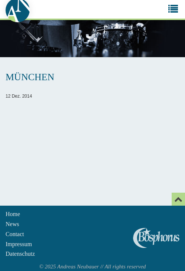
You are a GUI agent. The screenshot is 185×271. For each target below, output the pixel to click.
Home (13, 214)
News (12, 224)
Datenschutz (20, 254)
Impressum (19, 244)
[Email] (178, 199)
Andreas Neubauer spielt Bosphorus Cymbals (156, 238)
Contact (15, 234)
